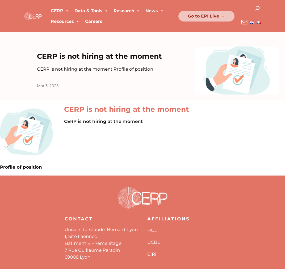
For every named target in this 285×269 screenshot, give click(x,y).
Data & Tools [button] (91, 11)
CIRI (151, 254)
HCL (152, 230)
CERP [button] (60, 11)
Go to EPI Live (206, 16)
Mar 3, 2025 (47, 85)
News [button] (154, 11)
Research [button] (127, 11)
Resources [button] (65, 21)
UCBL (153, 242)
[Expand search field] (257, 8)
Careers (93, 21)
